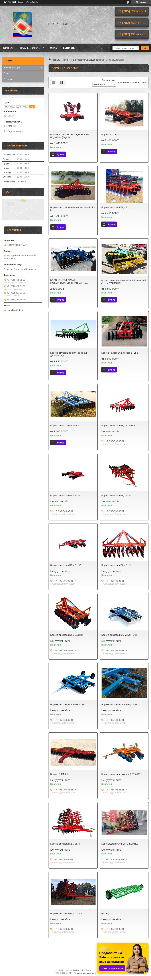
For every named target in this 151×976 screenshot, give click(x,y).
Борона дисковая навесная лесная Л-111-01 (72, 208)
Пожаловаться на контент (85, 973)
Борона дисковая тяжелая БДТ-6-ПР (121, 774)
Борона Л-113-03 (110, 134)
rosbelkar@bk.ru (15, 310)
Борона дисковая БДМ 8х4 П (65, 843)
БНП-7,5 (105, 913)
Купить (60, 154)
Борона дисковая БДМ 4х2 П (65, 495)
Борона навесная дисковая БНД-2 (119, 352)
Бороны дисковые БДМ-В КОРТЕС (119, 843)
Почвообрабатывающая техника (87, 60)
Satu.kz (89, 970)
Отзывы (8, 79)
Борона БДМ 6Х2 (59, 774)
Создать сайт (23, 2)
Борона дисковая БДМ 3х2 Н (116, 565)
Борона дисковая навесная (64, 425)
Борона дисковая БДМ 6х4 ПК (66, 913)
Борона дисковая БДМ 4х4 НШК (118, 425)
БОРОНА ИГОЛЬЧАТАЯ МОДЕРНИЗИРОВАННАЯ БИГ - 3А (69, 281)
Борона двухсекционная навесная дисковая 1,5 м (68, 354)
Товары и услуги (30, 48)
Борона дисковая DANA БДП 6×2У (119, 635)
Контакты (69, 48)
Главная (8, 48)
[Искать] (145, 48)
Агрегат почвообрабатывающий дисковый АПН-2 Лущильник (123, 281)
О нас (53, 48)
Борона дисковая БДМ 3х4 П (116, 495)
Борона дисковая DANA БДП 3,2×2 (120, 704)
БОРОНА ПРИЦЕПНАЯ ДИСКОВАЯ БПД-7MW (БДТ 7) (69, 136)
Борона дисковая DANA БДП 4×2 (68, 704)
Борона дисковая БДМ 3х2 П (65, 565)
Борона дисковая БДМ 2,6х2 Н (66, 635)
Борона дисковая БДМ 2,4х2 (116, 207)
